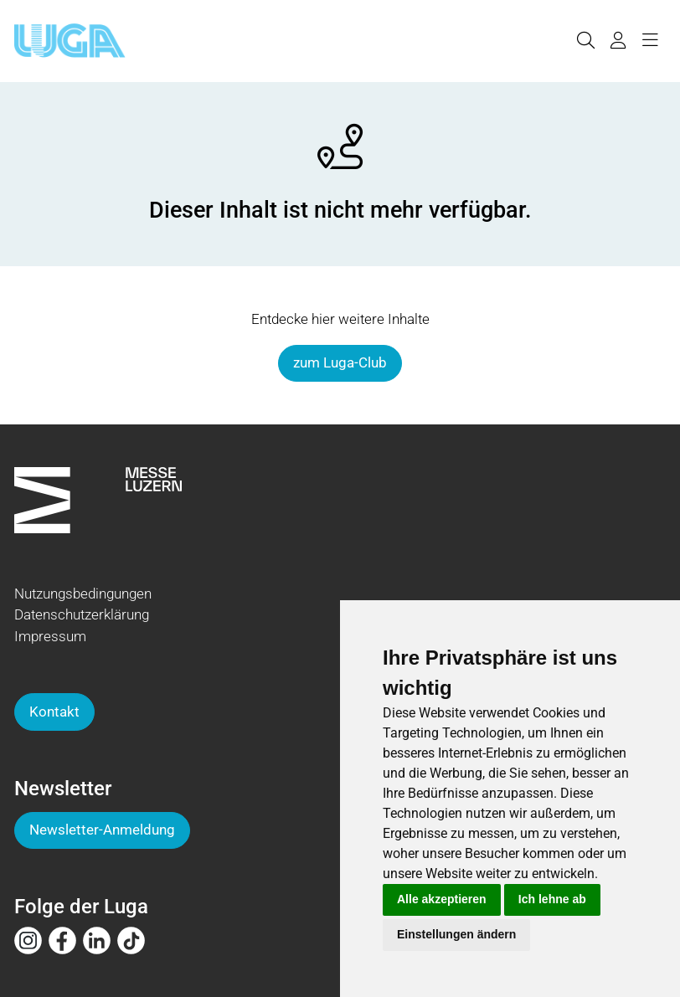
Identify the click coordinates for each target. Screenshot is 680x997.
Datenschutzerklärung (81, 614)
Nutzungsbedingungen (83, 593)
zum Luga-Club (340, 362)
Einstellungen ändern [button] (456, 934)
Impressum (50, 636)
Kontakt (54, 711)
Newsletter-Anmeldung (102, 829)
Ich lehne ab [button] (552, 899)
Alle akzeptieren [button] (442, 899)
